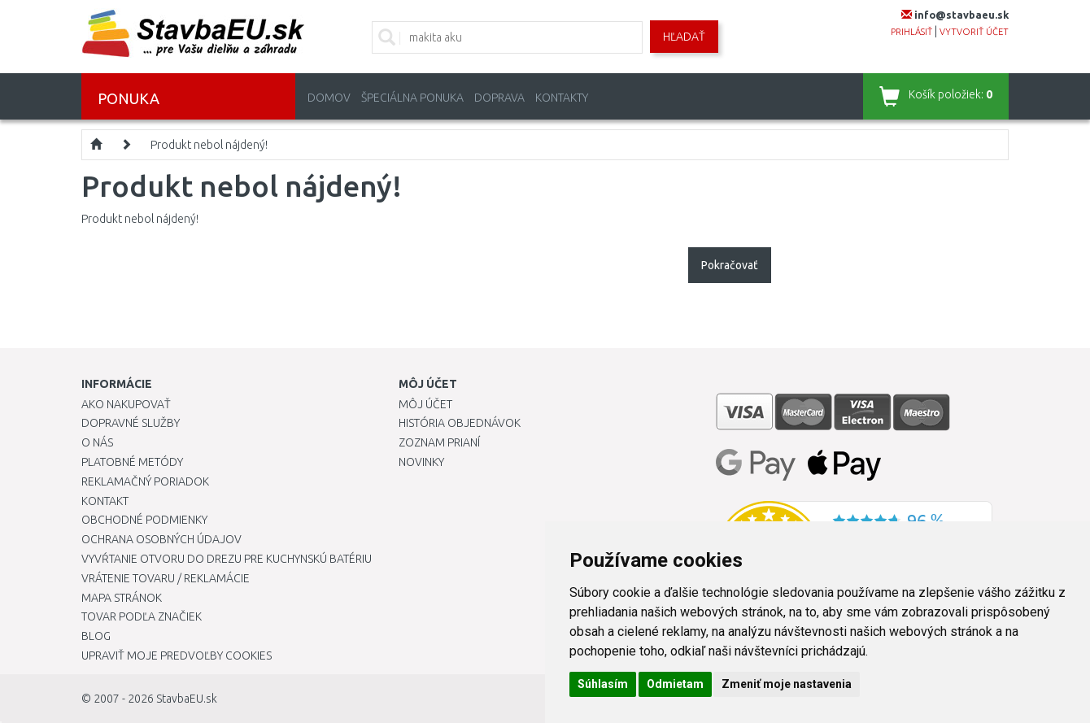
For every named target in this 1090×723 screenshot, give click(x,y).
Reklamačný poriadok (145, 481)
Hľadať (684, 36)
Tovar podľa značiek (141, 616)
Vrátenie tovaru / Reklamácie (165, 578)
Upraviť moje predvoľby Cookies (176, 655)
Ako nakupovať (126, 404)
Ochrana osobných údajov (161, 539)
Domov (329, 97)
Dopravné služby (130, 422)
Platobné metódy (132, 461)
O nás (97, 442)
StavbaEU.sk (186, 698)
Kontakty (561, 97)
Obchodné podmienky (144, 519)
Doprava (499, 97)
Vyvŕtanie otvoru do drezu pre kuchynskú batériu (226, 558)
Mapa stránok (121, 597)
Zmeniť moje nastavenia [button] (787, 683)
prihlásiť (911, 32)
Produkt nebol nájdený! (209, 144)
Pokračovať (729, 265)
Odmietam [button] (675, 683)
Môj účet (425, 404)
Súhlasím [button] (603, 683)
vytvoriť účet (974, 32)
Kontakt (105, 500)
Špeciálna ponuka (412, 97)
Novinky (421, 461)
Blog (96, 635)
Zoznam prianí (439, 442)
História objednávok (460, 422)
